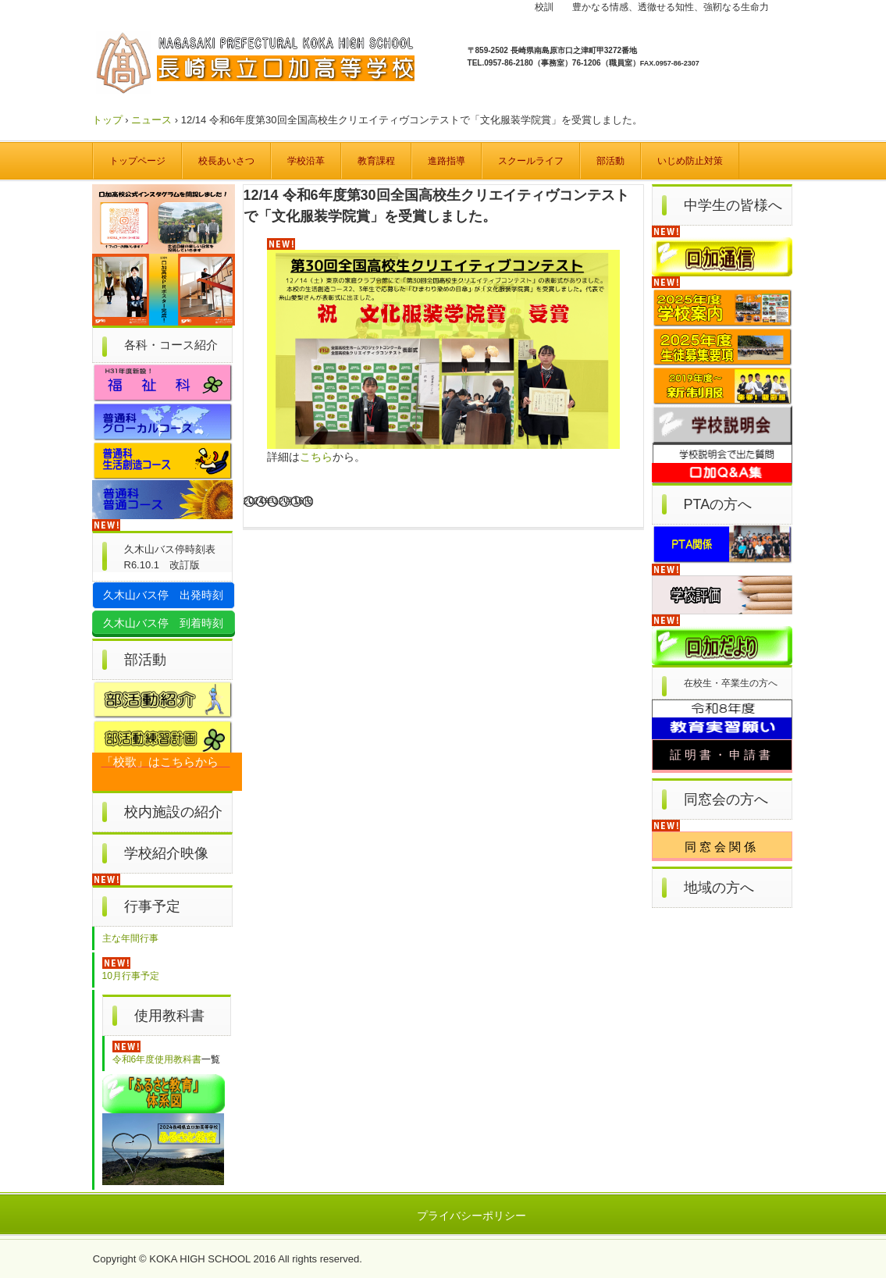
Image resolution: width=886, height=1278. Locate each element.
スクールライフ (531, 160)
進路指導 (446, 160)
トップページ (137, 160)
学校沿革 (306, 160)
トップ (107, 120)
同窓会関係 (722, 846)
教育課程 (376, 160)
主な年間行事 (130, 938)
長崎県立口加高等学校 (259, 65)
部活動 (610, 160)
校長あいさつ (226, 160)
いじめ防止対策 (690, 160)
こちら (316, 456)
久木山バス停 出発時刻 (163, 595)
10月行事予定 (130, 975)
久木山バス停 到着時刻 (163, 623)
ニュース (151, 120)
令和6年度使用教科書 (157, 1059)
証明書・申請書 (722, 755)
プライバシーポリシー (471, 1215)
